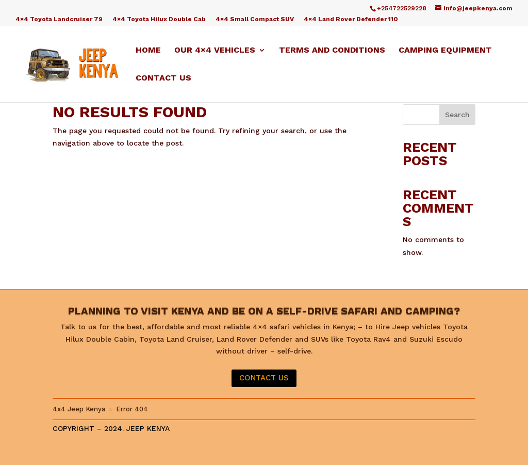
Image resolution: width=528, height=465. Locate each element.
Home (148, 50)
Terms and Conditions (332, 50)
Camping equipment (445, 50)
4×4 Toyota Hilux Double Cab (159, 19)
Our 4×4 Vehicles (214, 50)
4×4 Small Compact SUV (255, 19)
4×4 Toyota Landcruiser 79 (59, 19)
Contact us (163, 78)
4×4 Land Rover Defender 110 (351, 19)
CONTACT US (264, 377)
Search (457, 114)
